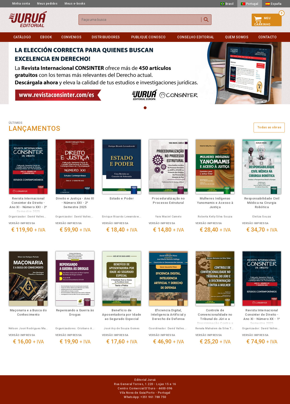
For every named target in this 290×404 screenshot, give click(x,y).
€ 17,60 (121, 341)
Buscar (206, 20)
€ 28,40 (215, 230)
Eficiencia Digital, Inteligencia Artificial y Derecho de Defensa (168, 314)
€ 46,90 (168, 341)
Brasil (227, 4)
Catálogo (22, 37)
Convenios (71, 37)
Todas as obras (269, 127)
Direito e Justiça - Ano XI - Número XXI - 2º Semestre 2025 (75, 203)
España (274, 4)
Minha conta (21, 3)
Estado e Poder (122, 198)
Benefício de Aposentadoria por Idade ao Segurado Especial (121, 314)
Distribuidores (106, 37)
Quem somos (236, 37)
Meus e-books (75, 3)
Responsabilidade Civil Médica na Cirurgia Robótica (261, 203)
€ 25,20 (215, 341)
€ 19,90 (75, 341)
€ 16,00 (28, 341)
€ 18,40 (121, 230)
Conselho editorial (195, 37)
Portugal (249, 4)
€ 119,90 (28, 230)
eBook (46, 37)
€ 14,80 (168, 230)
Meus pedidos (47, 3)
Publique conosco (148, 37)
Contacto (267, 37)
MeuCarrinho (262, 21)
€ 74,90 (261, 341)
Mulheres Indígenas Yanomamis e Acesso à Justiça (215, 203)
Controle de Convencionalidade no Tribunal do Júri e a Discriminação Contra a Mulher (215, 318)
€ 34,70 (261, 230)
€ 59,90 (75, 230)
